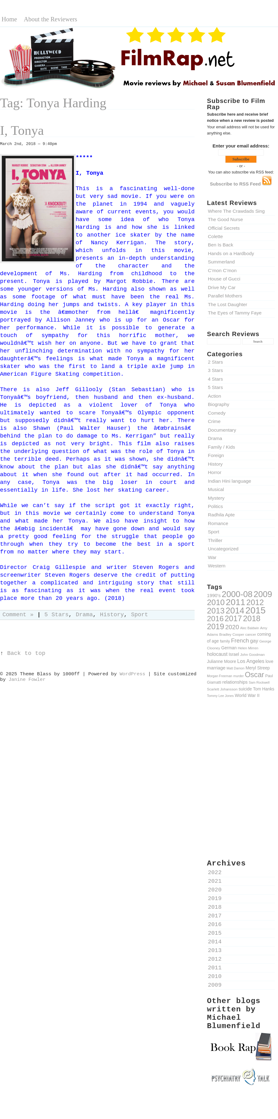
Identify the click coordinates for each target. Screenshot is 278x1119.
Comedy (216, 413)
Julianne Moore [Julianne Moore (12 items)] (221, 661)
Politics (215, 506)
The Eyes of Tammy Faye (235, 312)
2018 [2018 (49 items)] (251, 618)
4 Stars (215, 379)
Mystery (216, 498)
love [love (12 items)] (269, 661)
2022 (214, 872)
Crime (214, 421)
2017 (214, 916)
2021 (214, 881)
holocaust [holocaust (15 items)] (217, 654)
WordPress (132, 674)
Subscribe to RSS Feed (241, 183)
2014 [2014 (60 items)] (235, 610)
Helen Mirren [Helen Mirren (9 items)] (248, 648)
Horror (214, 472)
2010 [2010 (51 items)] (216, 602)
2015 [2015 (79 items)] (255, 610)
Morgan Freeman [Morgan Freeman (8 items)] (219, 676)
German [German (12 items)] (229, 647)
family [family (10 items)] (225, 641)
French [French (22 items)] (240, 640)
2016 (214, 924)
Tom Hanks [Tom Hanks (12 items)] (263, 688)
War (212, 557)
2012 (214, 959)
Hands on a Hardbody (231, 253)
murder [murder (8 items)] (238, 676)
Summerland (221, 261)
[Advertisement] (241, 749)
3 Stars (215, 370)
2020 (214, 890)
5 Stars (215, 387)
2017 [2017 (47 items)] (233, 618)
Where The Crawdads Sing (236, 211)
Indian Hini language (229, 481)
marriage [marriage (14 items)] (216, 667)
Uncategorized (223, 548)
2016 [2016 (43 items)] (215, 618)
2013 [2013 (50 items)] (216, 610)
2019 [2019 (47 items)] (215, 626)
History (215, 464)
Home (9, 19)
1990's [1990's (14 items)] (214, 595)
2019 (214, 898)
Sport (213, 531)
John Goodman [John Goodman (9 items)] (252, 654)
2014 (214, 942)
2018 (214, 907)
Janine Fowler (27, 679)
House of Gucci (224, 278)
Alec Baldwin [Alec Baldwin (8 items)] (249, 628)
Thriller (215, 540)
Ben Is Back (220, 244)
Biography (218, 404)
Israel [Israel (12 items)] (234, 654)
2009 (214, 985)
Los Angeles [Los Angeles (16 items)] (250, 661)
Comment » (18, 615)
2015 (214, 933)
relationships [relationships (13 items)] (235, 682)
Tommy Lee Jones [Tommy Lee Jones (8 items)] (220, 696)
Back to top (26, 653)
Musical (216, 489)
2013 (214, 950)
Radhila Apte (221, 514)
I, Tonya (22, 130)
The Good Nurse (225, 219)
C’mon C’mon (222, 270)
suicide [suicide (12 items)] (245, 688)
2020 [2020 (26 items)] (232, 627)
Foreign (216, 455)
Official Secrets (224, 228)
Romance (218, 523)
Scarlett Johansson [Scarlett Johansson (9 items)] (222, 689)
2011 (214, 968)
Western (216, 565)
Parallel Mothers (225, 295)
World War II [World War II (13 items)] (247, 695)
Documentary (222, 430)
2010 (214, 976)
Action (214, 396)
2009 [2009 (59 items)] (263, 594)
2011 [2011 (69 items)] (235, 602)
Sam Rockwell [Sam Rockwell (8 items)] (259, 682)
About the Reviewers (50, 19)
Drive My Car (222, 287)
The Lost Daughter (227, 304)
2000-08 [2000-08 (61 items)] (237, 594)
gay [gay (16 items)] (254, 640)
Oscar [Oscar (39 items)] (254, 675)
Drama (215, 438)
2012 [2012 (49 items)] (255, 602)
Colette (215, 236)
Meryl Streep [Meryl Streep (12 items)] (258, 667)
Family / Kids (221, 447)
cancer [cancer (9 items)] (250, 634)
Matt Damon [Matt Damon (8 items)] (235, 668)
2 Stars (215, 362)
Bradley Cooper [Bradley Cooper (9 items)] (231, 634)
